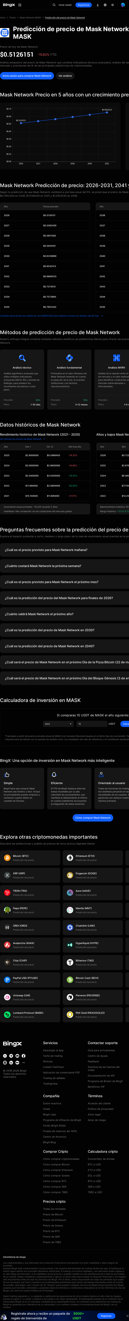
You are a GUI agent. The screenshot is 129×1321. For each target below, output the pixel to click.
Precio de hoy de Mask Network (19, 46)
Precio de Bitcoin (53, 1214)
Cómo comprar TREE (55, 1192)
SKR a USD (94, 1186)
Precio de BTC (51, 1231)
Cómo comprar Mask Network (93, 817)
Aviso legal (94, 1114)
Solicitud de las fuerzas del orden (104, 1068)
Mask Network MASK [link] (30, 17)
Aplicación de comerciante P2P (61, 1072)
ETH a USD (94, 1170)
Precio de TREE (52, 1242)
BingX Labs (49, 1114)
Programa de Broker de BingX (105, 1081)
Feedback (93, 1061)
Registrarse (83, 5)
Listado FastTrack (53, 1066)
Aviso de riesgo (97, 1120)
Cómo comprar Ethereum (58, 1170)
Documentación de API (101, 1075)
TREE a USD (95, 1192)
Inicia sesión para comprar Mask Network (27, 75)
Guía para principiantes (101, 1050)
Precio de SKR (51, 1236)
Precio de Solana (53, 1225)
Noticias (48, 1061)
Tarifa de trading (53, 1055)
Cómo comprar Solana (56, 1175)
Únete (46, 1108)
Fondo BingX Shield (54, 1125)
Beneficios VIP (96, 1086)
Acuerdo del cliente (99, 1103)
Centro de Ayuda (98, 1055)
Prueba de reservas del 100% (60, 1131)
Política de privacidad (100, 1108)
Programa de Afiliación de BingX (62, 1120)
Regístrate (106, 1316)
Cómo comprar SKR (54, 1186)
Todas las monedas (54, 1208)
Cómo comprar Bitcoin (56, 1164)
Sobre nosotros (52, 1103)
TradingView (50, 1083)
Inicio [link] (2, 17)
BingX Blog (49, 1142)
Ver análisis (65, 75)
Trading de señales (54, 1078)
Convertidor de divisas (101, 1158)
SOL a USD (94, 1175)
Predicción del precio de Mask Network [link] (65, 17)
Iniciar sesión (65, 5)
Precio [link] (12, 17)
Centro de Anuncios (54, 1136)
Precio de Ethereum (54, 1220)
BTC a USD (94, 1164)
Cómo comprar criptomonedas (61, 1158)
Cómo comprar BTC (55, 1181)
